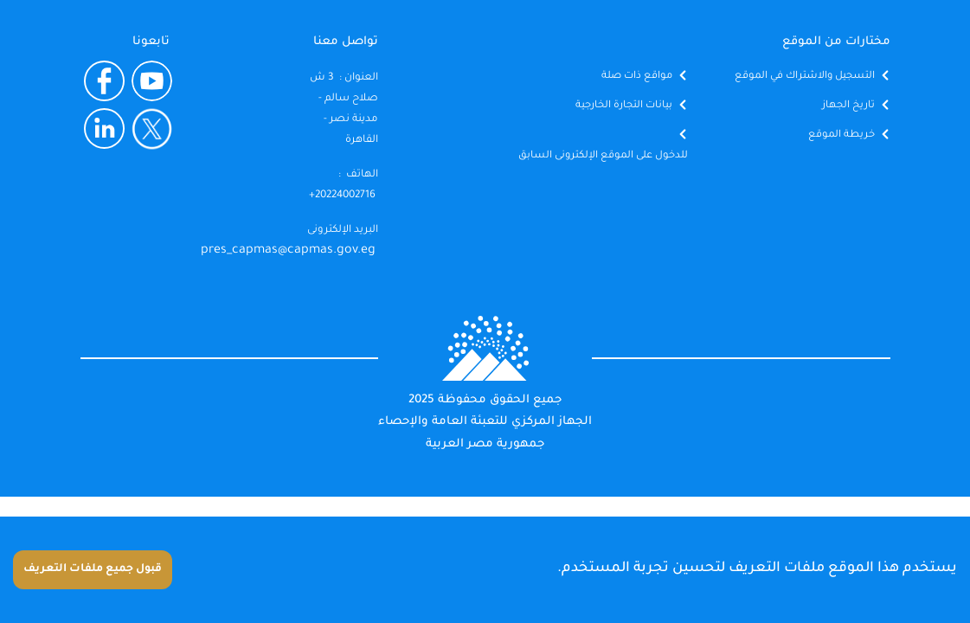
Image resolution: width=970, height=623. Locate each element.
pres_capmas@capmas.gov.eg (288, 251)
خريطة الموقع (841, 135)
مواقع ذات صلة (636, 76)
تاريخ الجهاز (848, 106)
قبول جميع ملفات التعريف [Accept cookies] (92, 569)
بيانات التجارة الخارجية (623, 106)
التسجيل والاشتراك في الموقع (805, 76)
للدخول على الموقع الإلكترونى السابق (603, 156)
